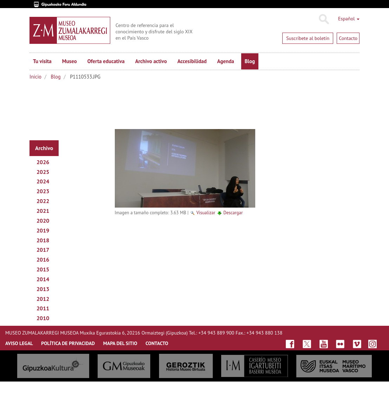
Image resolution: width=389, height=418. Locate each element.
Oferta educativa (106, 61)
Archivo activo (151, 61)
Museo (69, 61)
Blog (250, 61)
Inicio (35, 76)
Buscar (323, 19)
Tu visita (42, 61)
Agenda (225, 61)
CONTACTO (156, 343)
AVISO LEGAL (19, 343)
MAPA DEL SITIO (120, 343)
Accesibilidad (191, 61)
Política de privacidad (68, 343)
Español (349, 18)
